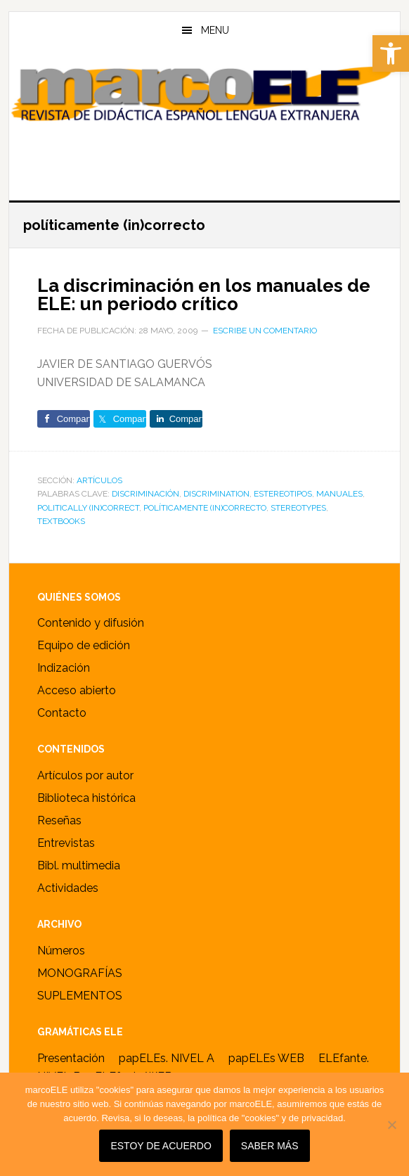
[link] (390, 53)
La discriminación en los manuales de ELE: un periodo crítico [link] (203, 294)
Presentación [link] (71, 1058)
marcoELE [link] (205, 119)
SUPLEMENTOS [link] (79, 995)
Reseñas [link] (59, 820)
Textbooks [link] (61, 521)
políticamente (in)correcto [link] (204, 508)
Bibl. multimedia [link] (78, 865)
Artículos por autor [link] (85, 775)
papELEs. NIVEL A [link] (166, 1058)
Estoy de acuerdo (160, 1145)
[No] (391, 1125)
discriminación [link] (145, 494)
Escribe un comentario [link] (265, 330)
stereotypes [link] (298, 508)
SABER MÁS (270, 1145)
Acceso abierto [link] (76, 690)
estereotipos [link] (283, 494)
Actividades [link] (67, 888)
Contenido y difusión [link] (90, 622)
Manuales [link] (339, 494)
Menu (215, 30)
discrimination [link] (216, 494)
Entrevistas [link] (66, 843)
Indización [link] (63, 668)
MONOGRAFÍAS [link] (79, 973)
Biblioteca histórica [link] (86, 798)
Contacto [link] (61, 713)
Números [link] (61, 950)
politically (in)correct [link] (88, 508)
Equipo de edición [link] (83, 645)
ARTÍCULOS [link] (99, 480)
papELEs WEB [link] (266, 1058)
